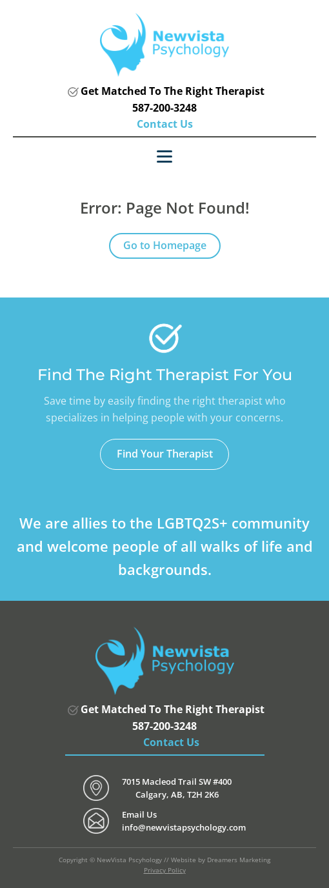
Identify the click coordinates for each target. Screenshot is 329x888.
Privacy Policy (165, 869)
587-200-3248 (164, 108)
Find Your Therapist (165, 454)
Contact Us (165, 124)
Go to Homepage (164, 245)
